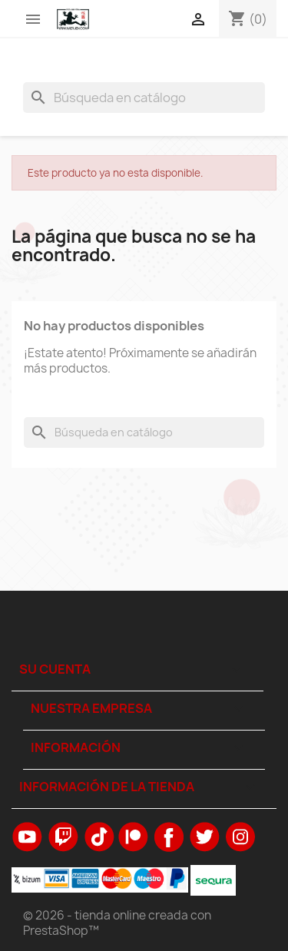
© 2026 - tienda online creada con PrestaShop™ (117, 923)
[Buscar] (144, 97)
